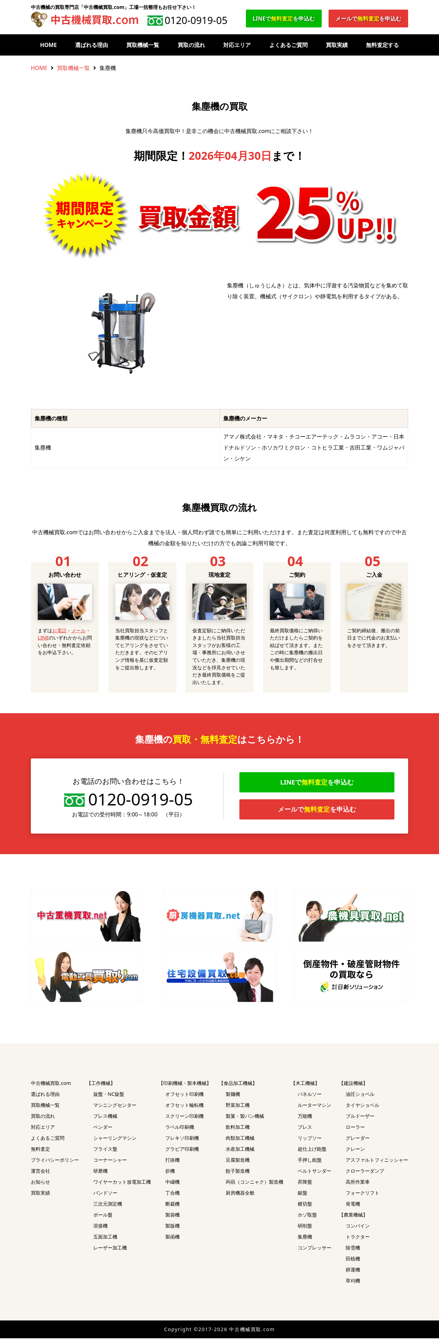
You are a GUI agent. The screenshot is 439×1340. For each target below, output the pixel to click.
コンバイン (358, 1227)
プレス (305, 1128)
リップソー (310, 1139)
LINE (43, 637)
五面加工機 (105, 1238)
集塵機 (305, 1238)
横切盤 (305, 1205)
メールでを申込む (368, 18)
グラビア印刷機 (182, 1150)
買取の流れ (191, 45)
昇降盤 (305, 1183)
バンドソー (105, 1194)
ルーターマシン (314, 1106)
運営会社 (40, 1172)
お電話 (59, 630)
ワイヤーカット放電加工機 (122, 1183)
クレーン (355, 1150)
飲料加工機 (238, 1128)
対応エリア (237, 45)
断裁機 (172, 1205)
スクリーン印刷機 (184, 1117)
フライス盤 (105, 1150)
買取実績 (337, 45)
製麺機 (233, 1095)
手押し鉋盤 (310, 1161)
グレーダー (358, 1139)
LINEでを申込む (284, 18)
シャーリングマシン (115, 1139)
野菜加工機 (238, 1106)
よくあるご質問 (288, 45)
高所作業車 (358, 1183)
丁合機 (172, 1194)
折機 (170, 1172)
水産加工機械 (240, 1150)
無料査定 (40, 1150)
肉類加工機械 (240, 1139)
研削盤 (305, 1227)
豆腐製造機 (238, 1161)
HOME (48, 45)
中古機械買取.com (51, 1084)
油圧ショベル (360, 1095)
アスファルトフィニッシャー (377, 1161)
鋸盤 (302, 1194)
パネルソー (310, 1095)
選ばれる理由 (91, 45)
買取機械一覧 (142, 45)
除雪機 (353, 1249)
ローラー (355, 1128)
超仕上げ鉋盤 (312, 1150)
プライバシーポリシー (55, 1161)
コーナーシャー (110, 1161)
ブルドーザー (360, 1117)
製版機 (172, 1227)
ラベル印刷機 (179, 1128)
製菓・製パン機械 (245, 1117)
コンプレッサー (314, 1249)
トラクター (358, 1238)
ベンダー (102, 1128)
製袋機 (172, 1216)
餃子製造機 (238, 1172)
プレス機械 (105, 1117)
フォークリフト (362, 1194)
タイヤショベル (362, 1106)
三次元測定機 (107, 1205)
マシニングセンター (115, 1106)
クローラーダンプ (365, 1172)
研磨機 (100, 1172)
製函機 (172, 1238)
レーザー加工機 (110, 1249)
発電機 (353, 1205)
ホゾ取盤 (307, 1216)
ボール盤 (102, 1216)
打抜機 (172, 1161)
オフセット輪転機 (184, 1106)
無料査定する (382, 45)
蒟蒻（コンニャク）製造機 (254, 1183)
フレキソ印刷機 (182, 1139)
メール (78, 630)
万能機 (305, 1117)
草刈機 (353, 1282)
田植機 (353, 1260)
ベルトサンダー (314, 1172)
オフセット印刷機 (184, 1095)
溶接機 (100, 1227)
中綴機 (172, 1183)
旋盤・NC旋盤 (108, 1095)
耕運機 (353, 1271)
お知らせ (40, 1183)
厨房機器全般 (240, 1194)
